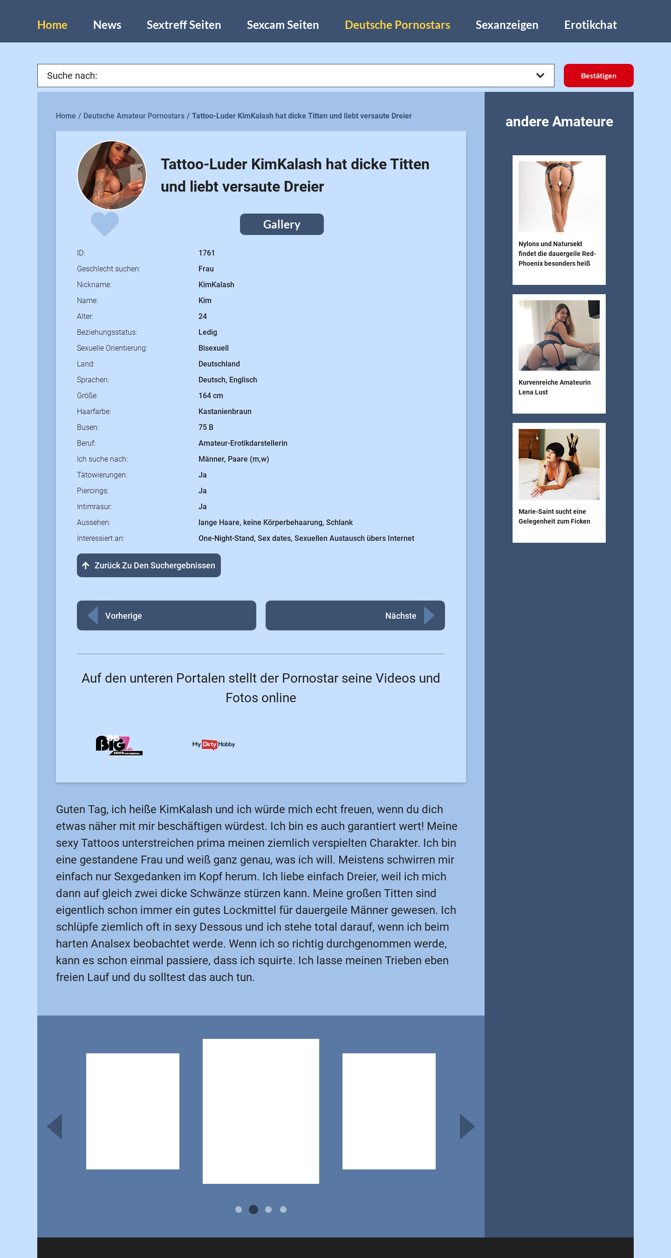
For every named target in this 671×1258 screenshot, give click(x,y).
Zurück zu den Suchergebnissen (148, 565)
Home (52, 24)
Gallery (282, 224)
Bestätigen (598, 75)
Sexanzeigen (507, 24)
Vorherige (123, 616)
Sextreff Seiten (184, 24)
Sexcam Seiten (283, 24)
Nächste (401, 616)
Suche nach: (296, 75)
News (107, 24)
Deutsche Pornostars (397, 24)
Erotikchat (590, 24)
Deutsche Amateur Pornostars (134, 115)
